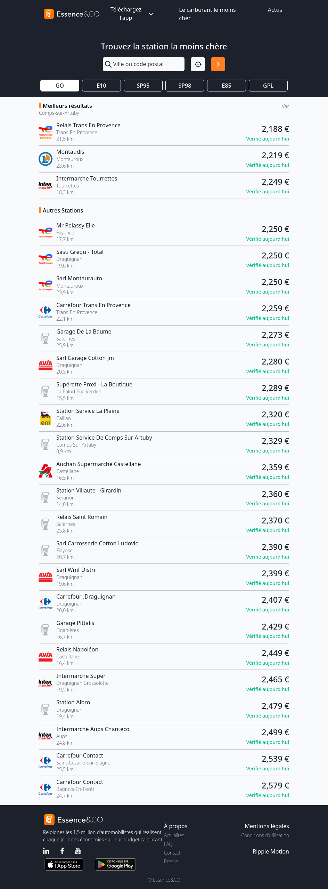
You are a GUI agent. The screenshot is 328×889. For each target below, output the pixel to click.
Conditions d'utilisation (265, 835)
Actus (275, 10)
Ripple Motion (271, 851)
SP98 (185, 85)
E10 (101, 85)
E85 (226, 85)
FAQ (168, 844)
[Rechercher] (218, 64)
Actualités (174, 835)
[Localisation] (198, 64)
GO (60, 85)
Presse (171, 861)
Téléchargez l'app (132, 14)
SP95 (143, 85)
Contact (172, 852)
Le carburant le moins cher (207, 14)
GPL (268, 85)
